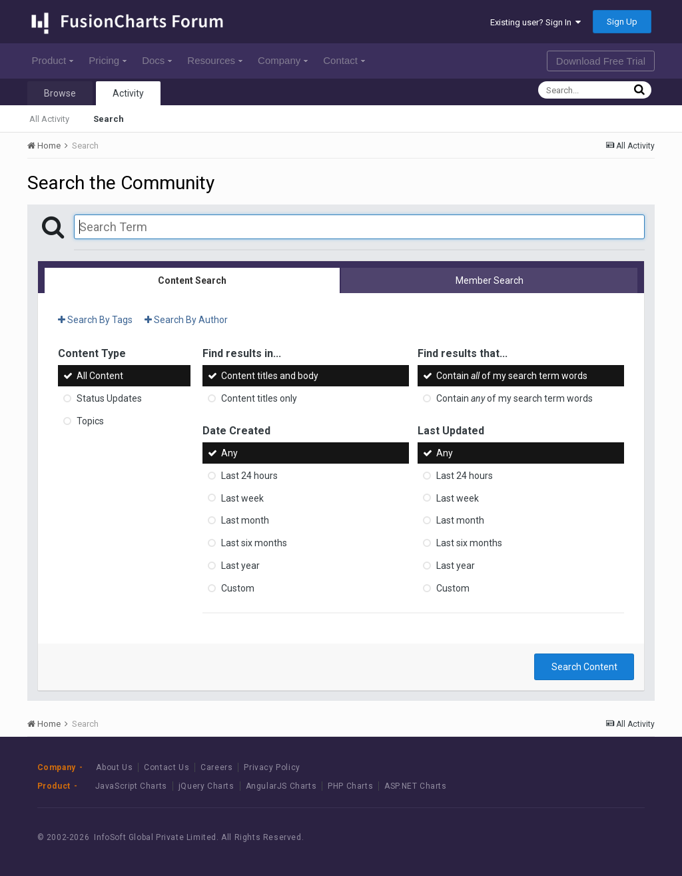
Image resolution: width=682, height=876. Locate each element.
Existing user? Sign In (535, 22)
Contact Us (166, 767)
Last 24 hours (249, 475)
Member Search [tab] (489, 280)
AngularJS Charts (281, 786)
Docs (157, 60)
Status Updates (109, 398)
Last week (242, 497)
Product (53, 60)
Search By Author (186, 319)
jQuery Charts (206, 786)
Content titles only (259, 398)
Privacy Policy (272, 767)
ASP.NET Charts (415, 786)
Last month (245, 520)
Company (283, 60)
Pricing (108, 60)
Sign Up (622, 22)
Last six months (254, 543)
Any (229, 453)
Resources (214, 60)
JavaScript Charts (131, 786)
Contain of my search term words (511, 375)
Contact (344, 60)
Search (108, 119)
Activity (128, 93)
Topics (90, 421)
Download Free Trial (600, 61)
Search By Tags (95, 319)
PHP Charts (350, 786)
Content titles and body (269, 375)
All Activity (49, 119)
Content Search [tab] (192, 280)
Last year (240, 565)
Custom (237, 588)
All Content (100, 375)
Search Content (584, 666)
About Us (114, 767)
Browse (60, 93)
